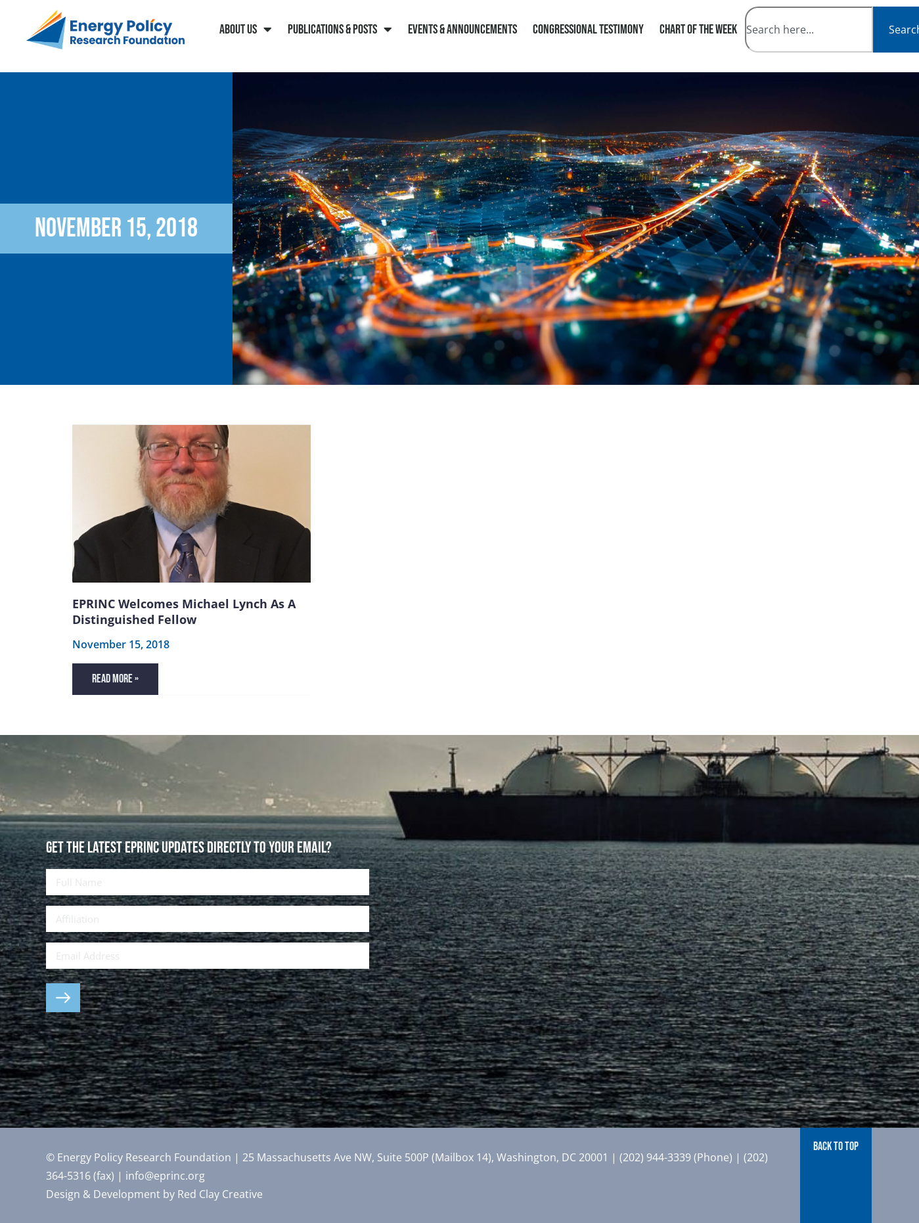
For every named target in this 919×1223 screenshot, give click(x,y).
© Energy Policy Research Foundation (140, 1157)
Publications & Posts (340, 29)
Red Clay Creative (220, 1194)
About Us (245, 29)
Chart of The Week (698, 29)
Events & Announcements (462, 29)
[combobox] (809, 30)
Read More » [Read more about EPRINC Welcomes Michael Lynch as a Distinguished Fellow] (115, 679)
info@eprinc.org (165, 1175)
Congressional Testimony (588, 29)
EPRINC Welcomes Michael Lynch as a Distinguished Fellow (184, 611)
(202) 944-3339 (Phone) (675, 1157)
